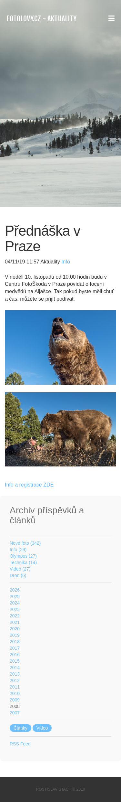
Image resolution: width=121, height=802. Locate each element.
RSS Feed (20, 743)
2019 (15, 635)
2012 (15, 680)
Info (65, 261)
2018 (15, 641)
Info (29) (18, 549)
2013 (15, 674)
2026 (15, 590)
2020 (15, 628)
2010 (15, 693)
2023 (15, 609)
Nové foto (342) (25, 543)
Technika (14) (23, 562)
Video (42, 728)
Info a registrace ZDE (29, 484)
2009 (15, 699)
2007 (15, 712)
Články (20, 728)
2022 (15, 615)
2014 (15, 667)
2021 (15, 622)
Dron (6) (18, 575)
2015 (15, 661)
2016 (15, 654)
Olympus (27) (23, 556)
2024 (15, 602)
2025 (15, 596)
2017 (15, 648)
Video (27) (20, 569)
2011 (15, 687)
